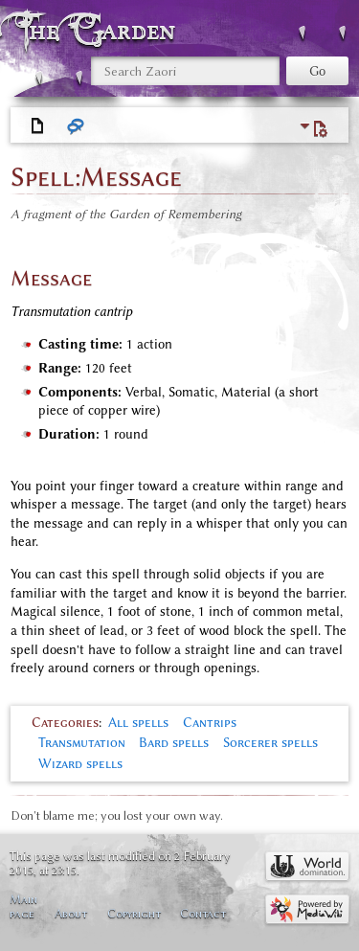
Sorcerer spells (270, 743)
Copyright (134, 913)
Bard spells (174, 743)
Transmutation (81, 743)
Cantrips (209, 722)
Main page (23, 906)
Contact (203, 913)
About (71, 913)
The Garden (99, 30)
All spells (138, 722)
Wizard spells (80, 764)
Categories (65, 722)
